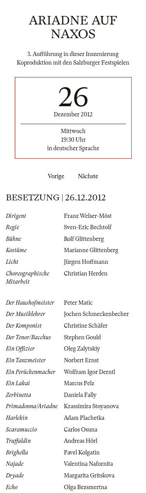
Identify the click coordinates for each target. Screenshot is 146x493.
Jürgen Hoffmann (86, 262)
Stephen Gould (82, 337)
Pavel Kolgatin (82, 452)
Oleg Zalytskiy (82, 349)
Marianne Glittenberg (91, 250)
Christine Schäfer (85, 326)
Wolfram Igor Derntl (89, 372)
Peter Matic (78, 303)
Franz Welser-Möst (88, 216)
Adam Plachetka (84, 418)
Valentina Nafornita (88, 464)
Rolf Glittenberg (84, 239)
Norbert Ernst (81, 360)
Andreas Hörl (80, 441)
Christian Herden (85, 273)
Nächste (89, 176)
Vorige (54, 176)
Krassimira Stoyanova (91, 406)
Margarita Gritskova (89, 475)
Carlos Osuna (80, 429)
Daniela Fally (80, 395)
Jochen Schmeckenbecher (96, 314)
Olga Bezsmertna (85, 487)
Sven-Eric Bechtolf (87, 227)
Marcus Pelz (79, 383)
